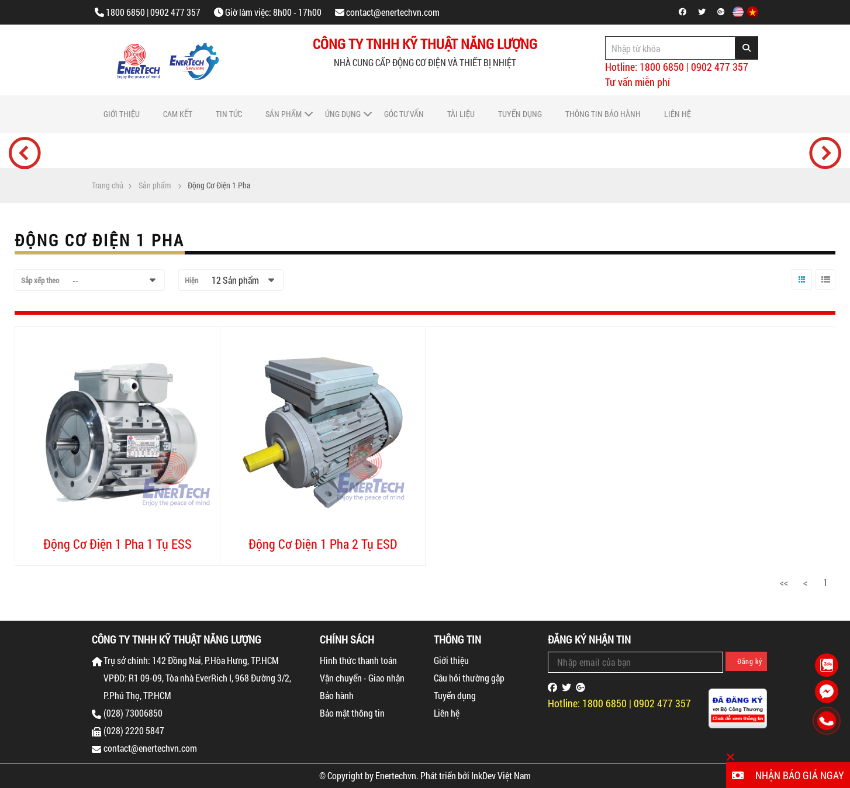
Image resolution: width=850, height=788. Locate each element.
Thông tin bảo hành (603, 113)
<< (784, 582)
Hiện (191, 280)
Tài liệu (461, 113)
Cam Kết (177, 113)
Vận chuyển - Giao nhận (362, 678)
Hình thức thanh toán (358, 660)
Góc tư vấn (404, 113)
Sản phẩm (283, 113)
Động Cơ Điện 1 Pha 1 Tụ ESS (117, 543)
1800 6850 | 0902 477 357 (153, 12)
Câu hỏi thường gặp (469, 678)
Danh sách (824, 289)
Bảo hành (337, 695)
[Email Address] (635, 662)
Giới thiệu (121, 113)
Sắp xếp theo (40, 280)
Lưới (799, 289)
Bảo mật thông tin (352, 713)
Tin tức (229, 113)
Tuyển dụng (520, 113)
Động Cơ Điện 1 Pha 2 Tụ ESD (322, 543)
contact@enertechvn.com (393, 12)
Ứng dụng (343, 113)
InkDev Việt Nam (501, 775)
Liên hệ (677, 113)
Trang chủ (107, 185)
